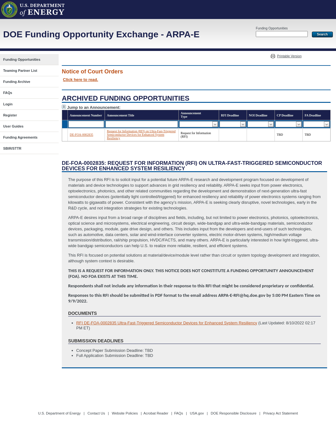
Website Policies (125, 413)
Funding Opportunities (272, 28)
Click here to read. (80, 79)
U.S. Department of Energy (59, 413)
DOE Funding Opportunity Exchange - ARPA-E (101, 34)
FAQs (178, 413)
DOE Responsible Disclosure (233, 413)
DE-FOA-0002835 (81, 134)
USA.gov (197, 413)
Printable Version (289, 56)
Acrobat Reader (156, 413)
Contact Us (96, 413)
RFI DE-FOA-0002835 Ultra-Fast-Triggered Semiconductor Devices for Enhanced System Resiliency (166, 323)
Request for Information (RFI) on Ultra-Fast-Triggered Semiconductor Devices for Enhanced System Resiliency (141, 134)
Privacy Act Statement (280, 413)
